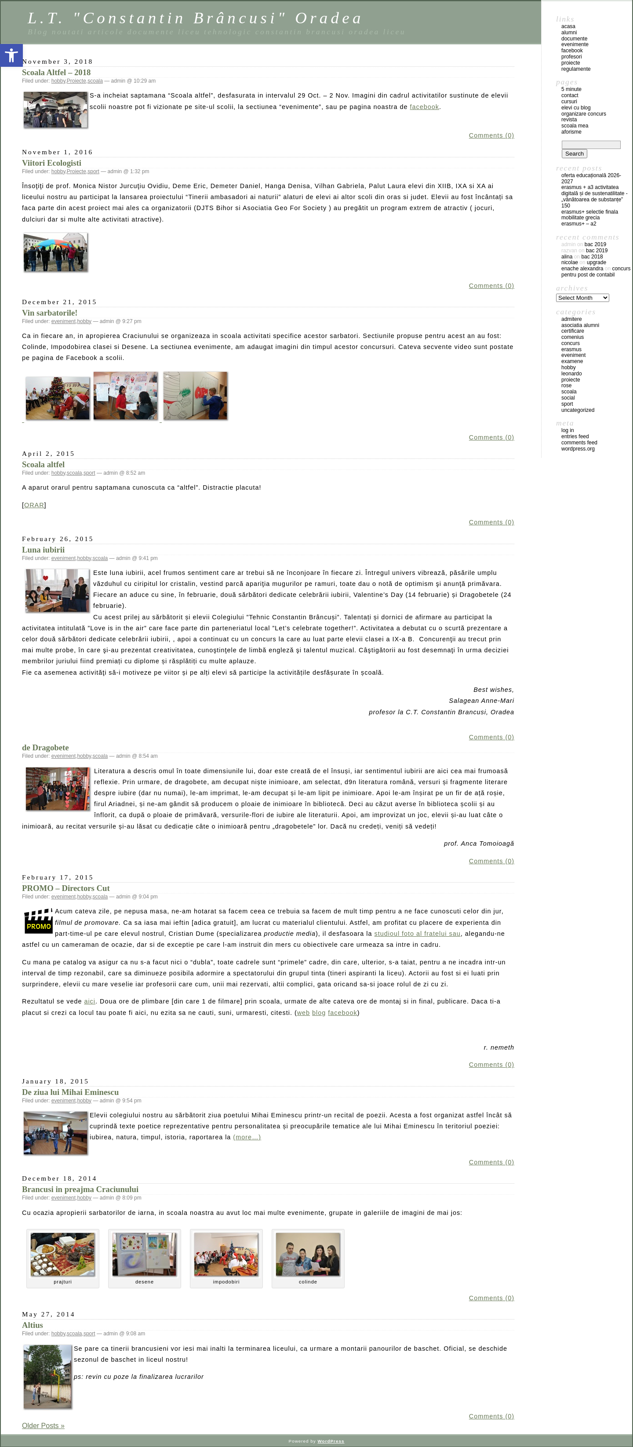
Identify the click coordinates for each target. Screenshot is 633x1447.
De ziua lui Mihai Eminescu (70, 1092)
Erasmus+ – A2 (579, 224)
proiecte (570, 63)
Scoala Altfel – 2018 (56, 72)
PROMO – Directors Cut (66, 888)
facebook (424, 106)
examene (572, 361)
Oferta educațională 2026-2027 (591, 178)
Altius (32, 1325)
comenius (572, 337)
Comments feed (579, 443)
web (303, 1012)
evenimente (575, 44)
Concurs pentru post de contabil (595, 271)
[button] (11, 55)
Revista (569, 119)
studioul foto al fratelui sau (418, 933)
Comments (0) (491, 135)
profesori (571, 57)
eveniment (63, 321)
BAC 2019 (595, 244)
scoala (95, 81)
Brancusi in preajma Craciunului (80, 1189)
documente (574, 39)
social (568, 398)
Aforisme (571, 132)
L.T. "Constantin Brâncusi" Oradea (196, 18)
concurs (570, 343)
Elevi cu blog (576, 108)
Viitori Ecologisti (51, 162)
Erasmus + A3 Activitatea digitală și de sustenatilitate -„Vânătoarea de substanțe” (594, 193)
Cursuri (569, 101)
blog (319, 1012)
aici (89, 1001)
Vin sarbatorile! (50, 312)
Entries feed (575, 436)
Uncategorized (577, 410)
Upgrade (596, 262)
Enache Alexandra (582, 268)
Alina (566, 257)
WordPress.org (578, 449)
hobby (58, 81)
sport (93, 171)
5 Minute (571, 89)
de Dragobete (45, 747)
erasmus (571, 349)
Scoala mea (574, 126)
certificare (572, 331)
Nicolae (569, 262)
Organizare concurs (583, 114)
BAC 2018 (592, 257)
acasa (568, 26)
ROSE (566, 385)
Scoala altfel (43, 464)
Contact (569, 95)
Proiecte (76, 81)
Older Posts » (43, 1425)
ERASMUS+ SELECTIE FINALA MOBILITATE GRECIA (589, 215)
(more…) (247, 1137)
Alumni (569, 32)
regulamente (576, 69)
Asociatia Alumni (580, 325)
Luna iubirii (43, 549)
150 (565, 206)
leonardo (571, 374)
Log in (567, 430)
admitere (571, 319)
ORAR (34, 505)
